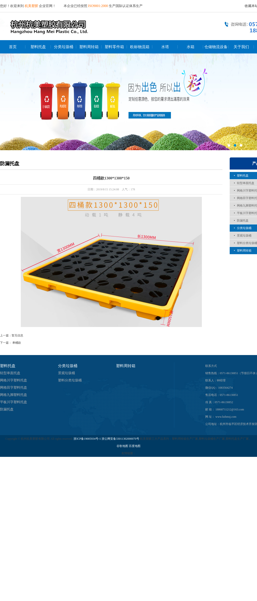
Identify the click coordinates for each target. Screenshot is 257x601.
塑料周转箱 (89, 47)
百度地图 (134, 446)
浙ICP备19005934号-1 (87, 438)
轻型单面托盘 (245, 183)
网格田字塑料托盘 (13, 387)
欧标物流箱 (139, 47)
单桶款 (16, 342)
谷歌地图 (122, 446)
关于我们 (241, 47)
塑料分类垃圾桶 (70, 380)
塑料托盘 (38, 47)
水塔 (165, 47)
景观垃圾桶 (244, 235)
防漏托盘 (243, 220)
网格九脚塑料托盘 (13, 395)
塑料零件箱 (114, 47)
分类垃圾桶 (63, 47)
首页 (13, 47)
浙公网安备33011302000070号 (121, 438)
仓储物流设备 (216, 47)
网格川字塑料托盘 (13, 380)
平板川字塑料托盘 (13, 402)
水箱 (190, 47)
